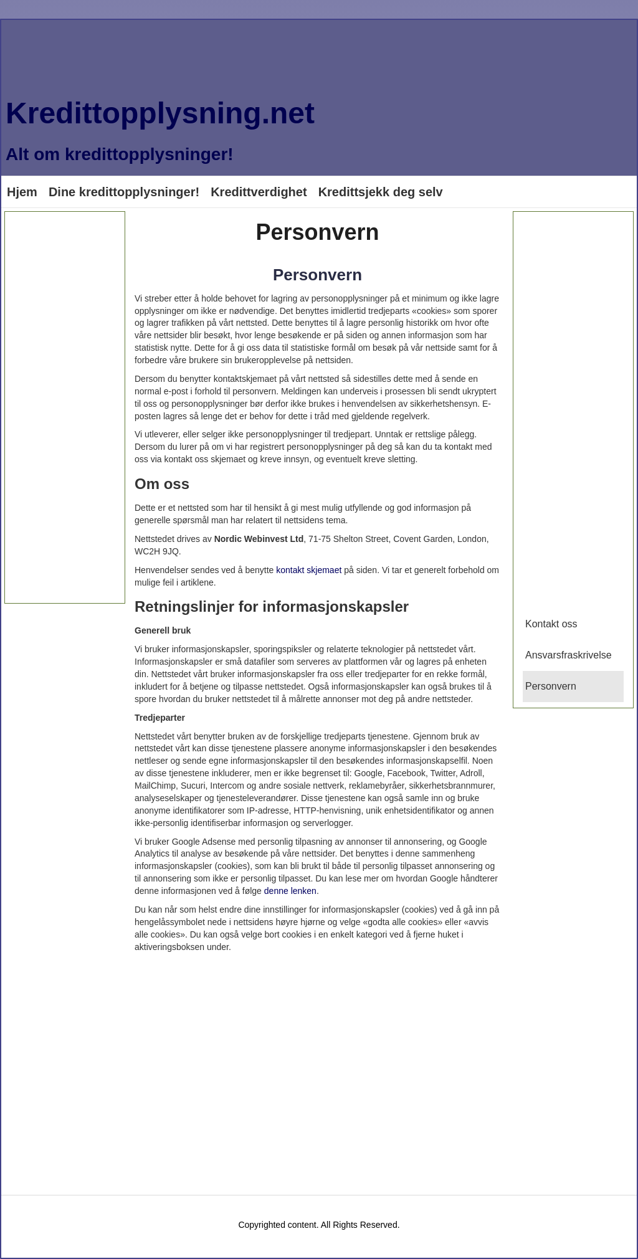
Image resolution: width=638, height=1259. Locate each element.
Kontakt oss (551, 624)
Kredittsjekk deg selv (380, 192)
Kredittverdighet (259, 192)
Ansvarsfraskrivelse (568, 655)
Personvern (317, 274)
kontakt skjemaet (308, 570)
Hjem (22, 192)
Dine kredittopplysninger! (124, 192)
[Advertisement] (65, 407)
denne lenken (290, 891)
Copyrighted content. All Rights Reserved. (318, 1225)
